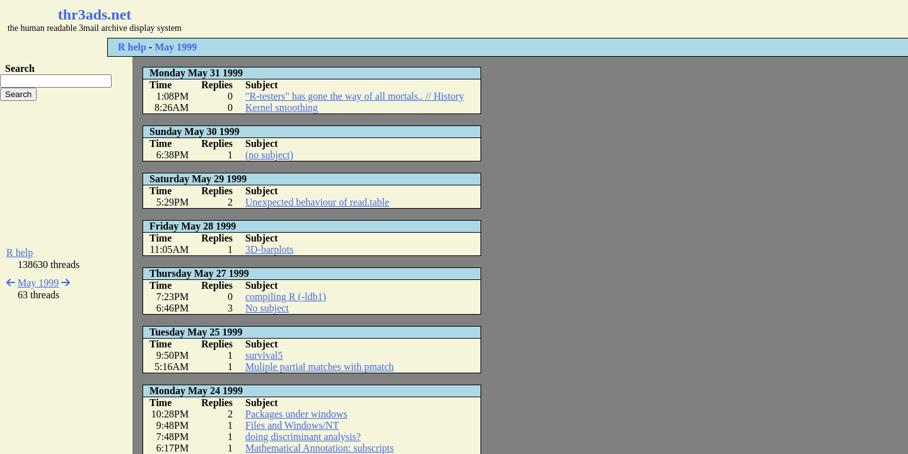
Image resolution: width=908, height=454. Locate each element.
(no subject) (269, 154)
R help (132, 47)
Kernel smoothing (281, 107)
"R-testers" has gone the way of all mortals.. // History (354, 96)
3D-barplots (269, 249)
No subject (267, 308)
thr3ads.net (95, 14)
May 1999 (175, 47)
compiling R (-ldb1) (285, 296)
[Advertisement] (375, 19)
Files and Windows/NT (292, 425)
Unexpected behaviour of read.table (317, 202)
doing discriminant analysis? (303, 436)
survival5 (264, 355)
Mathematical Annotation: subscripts (319, 448)
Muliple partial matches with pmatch (319, 366)
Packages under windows (296, 414)
